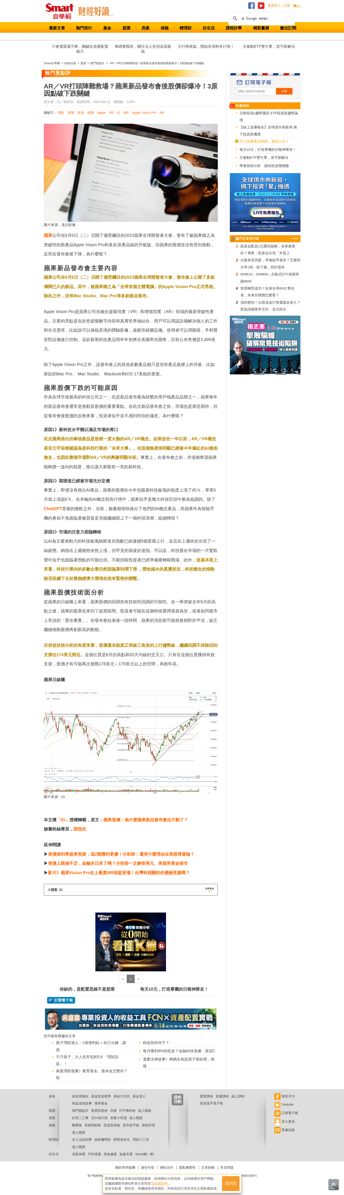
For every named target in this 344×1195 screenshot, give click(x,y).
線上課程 (238, 1096)
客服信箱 (284, 1130)
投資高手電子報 (211, 1103)
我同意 (230, 1184)
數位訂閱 (288, 28)
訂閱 (284, 91)
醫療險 (77, 1125)
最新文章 (57, 28)
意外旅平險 (131, 1125)
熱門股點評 (80, 1110)
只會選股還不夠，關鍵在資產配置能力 (80, 48)
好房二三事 (80, 1118)
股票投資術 (99, 1110)
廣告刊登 (147, 1167)
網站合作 (166, 1167)
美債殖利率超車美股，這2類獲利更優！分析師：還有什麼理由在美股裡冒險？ (121, 854)
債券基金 (101, 1103)
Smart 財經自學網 (61, 11)
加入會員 (284, 1121)
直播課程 (222, 1096)
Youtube (284, 1104)
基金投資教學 (101, 1096)
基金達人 (139, 1096)
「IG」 (63, 820)
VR (111, 113)
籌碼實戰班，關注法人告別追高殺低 (143, 48)
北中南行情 (99, 1118)
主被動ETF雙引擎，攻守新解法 (269, 46)
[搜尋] (261, 18)
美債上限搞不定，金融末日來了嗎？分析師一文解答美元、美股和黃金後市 (118, 863)
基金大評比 (121, 1096)
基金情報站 (80, 1096)
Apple (101, 113)
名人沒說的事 (82, 1139)
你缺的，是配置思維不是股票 (87, 989)
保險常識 (148, 1125)
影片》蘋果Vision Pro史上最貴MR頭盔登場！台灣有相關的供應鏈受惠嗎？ (119, 872)
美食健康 (110, 1154)
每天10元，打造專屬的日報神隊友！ (174, 989)
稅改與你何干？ (156, 1043)
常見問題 (227, 1167)
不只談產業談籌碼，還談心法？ (264, 141)
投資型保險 (112, 1125)
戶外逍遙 (94, 1154)
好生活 (209, 28)
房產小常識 (118, 1118)
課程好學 (234, 28)
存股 (113, 1110)
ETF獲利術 (127, 1110)
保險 (165, 28)
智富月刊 (284, 1096)
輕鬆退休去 (121, 1139)
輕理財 (186, 28)
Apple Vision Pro (144, 113)
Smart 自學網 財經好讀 (95, 11)
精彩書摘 (261, 28)
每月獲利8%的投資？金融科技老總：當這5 (178, 1051)
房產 (146, 28)
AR (162, 113)
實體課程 (206, 1096)
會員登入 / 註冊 (279, 5)
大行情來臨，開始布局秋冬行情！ (206, 46)
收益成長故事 (82, 1103)
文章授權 (207, 1167)
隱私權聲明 (187, 1167)
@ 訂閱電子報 (61, 1000)
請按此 (79, 829)
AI (207, 448)
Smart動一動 (144, 1154)
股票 (126, 28)
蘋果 (90, 113)
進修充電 (126, 1154)
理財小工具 (141, 1139)
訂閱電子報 (286, 1113)
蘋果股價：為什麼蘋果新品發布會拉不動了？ (145, 820)
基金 (107, 28)
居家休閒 (78, 1154)
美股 (71, 113)
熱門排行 (84, 28)
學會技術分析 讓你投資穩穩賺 (264, 166)
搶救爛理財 (102, 1139)
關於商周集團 (125, 1167)
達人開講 (144, 1110)
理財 (61, 113)
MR (126, 113)
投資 (80, 113)
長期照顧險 (93, 1125)
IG (118, 113)
